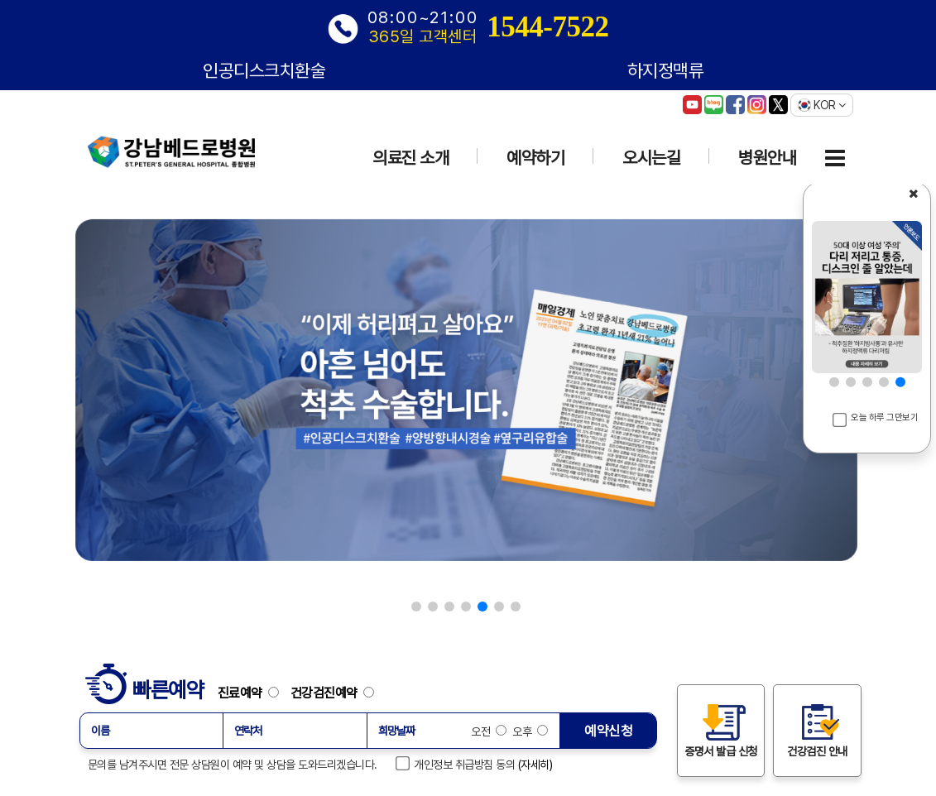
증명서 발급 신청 (720, 730)
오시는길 (651, 157)
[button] (416, 606)
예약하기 (535, 157)
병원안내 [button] (767, 157)
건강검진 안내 (817, 730)
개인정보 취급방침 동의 (456, 763)
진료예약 (253, 692)
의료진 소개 (410, 157)
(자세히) (535, 764)
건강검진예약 (332, 692)
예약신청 (608, 730)
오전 (488, 731)
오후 (529, 731)
